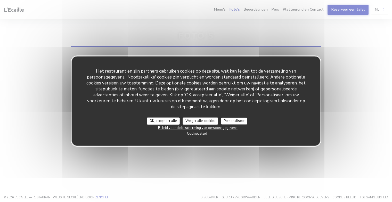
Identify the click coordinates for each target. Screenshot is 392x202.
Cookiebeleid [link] (197, 133)
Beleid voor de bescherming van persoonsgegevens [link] (198, 127)
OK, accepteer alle (163, 121)
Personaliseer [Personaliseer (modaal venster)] (234, 121)
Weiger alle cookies (200, 121)
